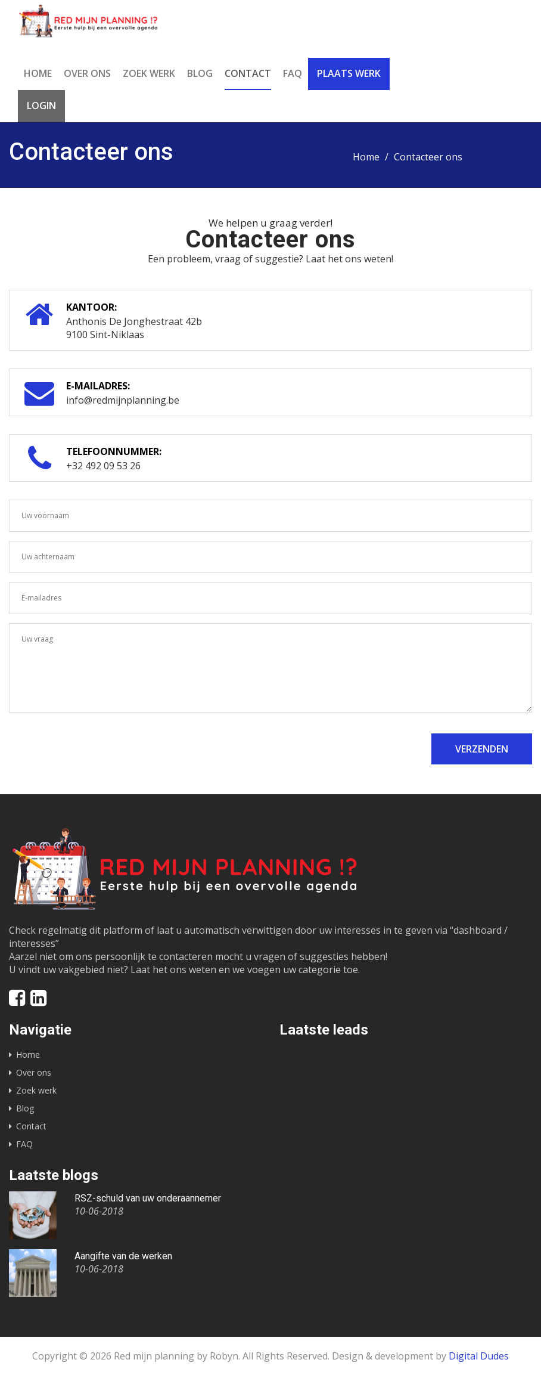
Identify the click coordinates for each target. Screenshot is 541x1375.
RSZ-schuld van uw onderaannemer (147, 1198)
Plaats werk (349, 73)
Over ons (87, 73)
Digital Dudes (479, 1355)
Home (38, 73)
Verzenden (481, 748)
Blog (200, 73)
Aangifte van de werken (123, 1256)
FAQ (292, 73)
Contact (248, 73)
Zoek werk (149, 73)
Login (41, 105)
